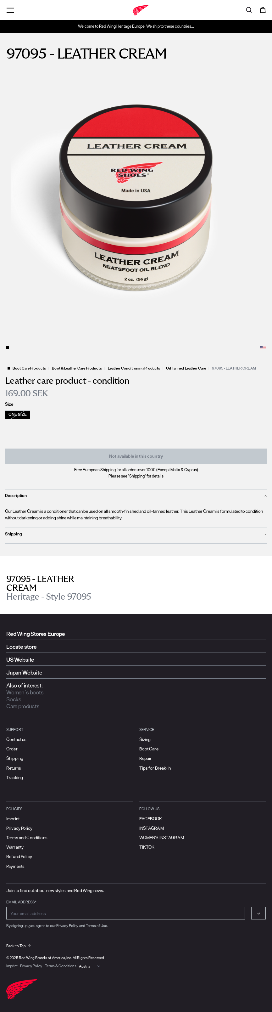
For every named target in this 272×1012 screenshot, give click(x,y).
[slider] (136, 203)
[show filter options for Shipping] (136, 534)
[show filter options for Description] (136, 496)
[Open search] (248, 10)
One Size (17, 414)
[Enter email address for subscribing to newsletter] (125, 913)
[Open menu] (10, 10)
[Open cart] (262, 10)
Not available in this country (136, 456)
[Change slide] (7, 347)
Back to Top (18, 945)
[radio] (21, 414)
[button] (136, 203)
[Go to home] (136, 10)
